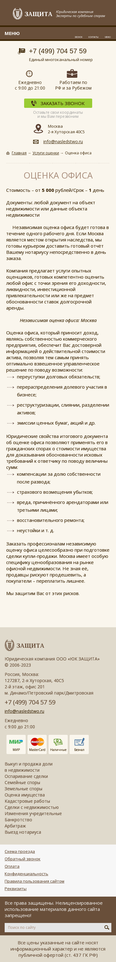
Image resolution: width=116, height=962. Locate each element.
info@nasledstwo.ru (63, 141)
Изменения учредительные (33, 813)
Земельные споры (23, 789)
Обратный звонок (23, 859)
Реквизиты (16, 888)
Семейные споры (22, 782)
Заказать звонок (62, 103)
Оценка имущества (25, 795)
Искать (107, 927)
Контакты (93, 37)
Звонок (79, 37)
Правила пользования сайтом (34, 881)
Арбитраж (15, 826)
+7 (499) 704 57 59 (58, 51)
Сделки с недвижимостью (32, 807)
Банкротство (18, 820)
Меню (108, 37)
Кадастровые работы (27, 801)
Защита (33, 14)
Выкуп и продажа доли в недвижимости (29, 767)
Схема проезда (20, 851)
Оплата (12, 866)
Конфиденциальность (26, 873)
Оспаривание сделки (26, 776)
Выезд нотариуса (23, 832)
